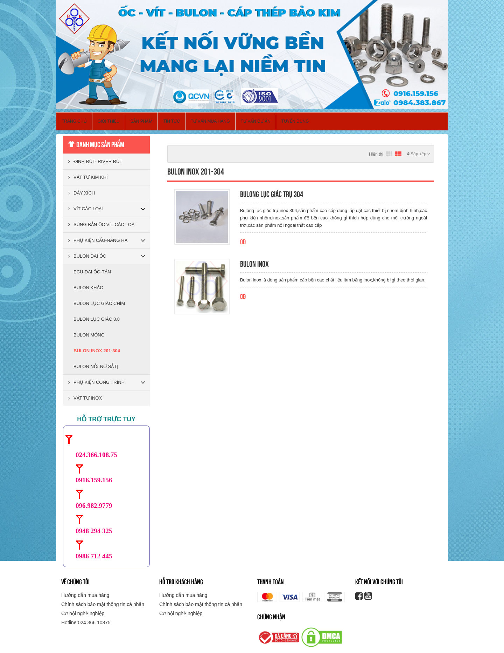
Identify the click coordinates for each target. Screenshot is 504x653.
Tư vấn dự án (256, 121)
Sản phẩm (142, 121)
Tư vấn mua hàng (210, 121)
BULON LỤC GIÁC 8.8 (97, 319)
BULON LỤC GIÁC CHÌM (99, 303)
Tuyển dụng (295, 121)
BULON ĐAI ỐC (87, 256)
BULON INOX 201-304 (97, 350)
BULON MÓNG (89, 335)
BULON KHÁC (88, 287)
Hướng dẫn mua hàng (85, 595)
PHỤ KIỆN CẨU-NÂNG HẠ (97, 240)
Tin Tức (171, 121)
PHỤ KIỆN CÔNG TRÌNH (96, 382)
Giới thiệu (109, 121)
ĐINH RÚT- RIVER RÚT (95, 161)
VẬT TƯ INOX (85, 398)
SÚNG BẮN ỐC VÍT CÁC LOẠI (101, 224)
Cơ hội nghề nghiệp (82, 613)
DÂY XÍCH (81, 193)
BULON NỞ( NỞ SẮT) (96, 366)
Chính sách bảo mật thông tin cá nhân (102, 604)
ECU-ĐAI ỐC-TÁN (92, 271)
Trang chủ (74, 121)
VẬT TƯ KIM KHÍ (88, 177)
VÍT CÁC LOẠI (85, 208)
